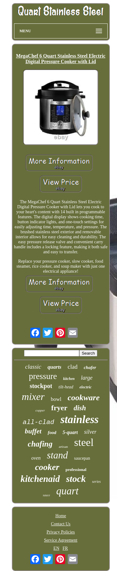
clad (73, 366)
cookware (84, 397)
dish (80, 408)
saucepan (82, 458)
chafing (40, 444)
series (96, 481)
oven (36, 458)
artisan (63, 446)
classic (33, 366)
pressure (43, 376)
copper (40, 410)
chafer (90, 367)
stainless (80, 419)
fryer (59, 408)
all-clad (38, 422)
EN (56, 548)
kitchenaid (40, 479)
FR (65, 548)
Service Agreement (60, 540)
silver (90, 432)
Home (60, 515)
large (86, 378)
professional (76, 469)
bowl (56, 399)
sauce (46, 495)
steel (84, 442)
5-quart (70, 432)
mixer (33, 396)
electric (86, 387)
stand (57, 455)
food (52, 432)
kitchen (69, 378)
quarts (54, 367)
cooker (47, 467)
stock (76, 478)
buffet (33, 431)
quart (67, 491)
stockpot (41, 385)
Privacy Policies (60, 532)
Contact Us (61, 524)
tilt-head (65, 387)
